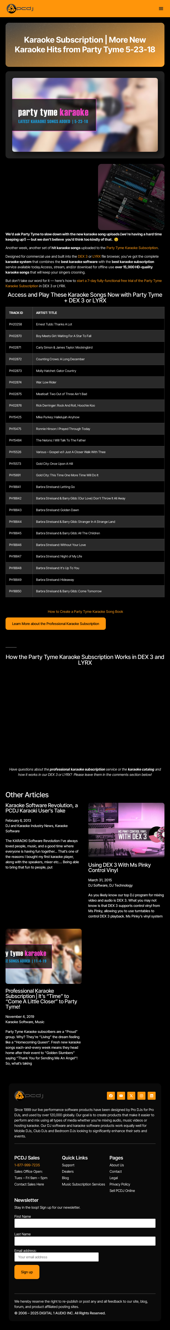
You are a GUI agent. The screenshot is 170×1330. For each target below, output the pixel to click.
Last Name (22, 1234)
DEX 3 (83, 256)
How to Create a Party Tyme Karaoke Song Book (85, 611)
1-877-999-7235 (27, 1165)
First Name (22, 1216)
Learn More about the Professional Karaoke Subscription (55, 623)
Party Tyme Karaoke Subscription (132, 248)
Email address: (56, 1255)
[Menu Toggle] (161, 8)
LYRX (97, 256)
